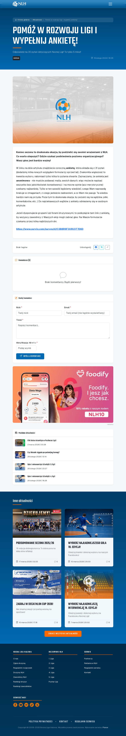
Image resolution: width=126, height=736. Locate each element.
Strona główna (22, 20)
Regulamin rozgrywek (22, 668)
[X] (37, 705)
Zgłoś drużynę (19, 663)
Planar (105, 727)
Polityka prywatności (40, 721)
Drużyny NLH (18, 672)
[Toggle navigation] (110, 4)
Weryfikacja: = (27, 342)
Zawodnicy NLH (19, 677)
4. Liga (51, 672)
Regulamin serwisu (92, 668)
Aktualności (37, 20)
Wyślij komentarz (30, 356)
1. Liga (51, 659)
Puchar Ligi (53, 682)
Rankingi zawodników (22, 686)
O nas (15, 659)
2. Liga (51, 663)
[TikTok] (32, 705)
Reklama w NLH (90, 663)
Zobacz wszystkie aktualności (63, 633)
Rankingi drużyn (20, 682)
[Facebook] (15, 705)
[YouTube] (21, 705)
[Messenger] (26, 705)
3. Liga (51, 668)
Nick (19, 307)
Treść (19, 320)
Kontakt (87, 672)
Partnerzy (88, 659)
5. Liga (51, 677)
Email (67, 307)
